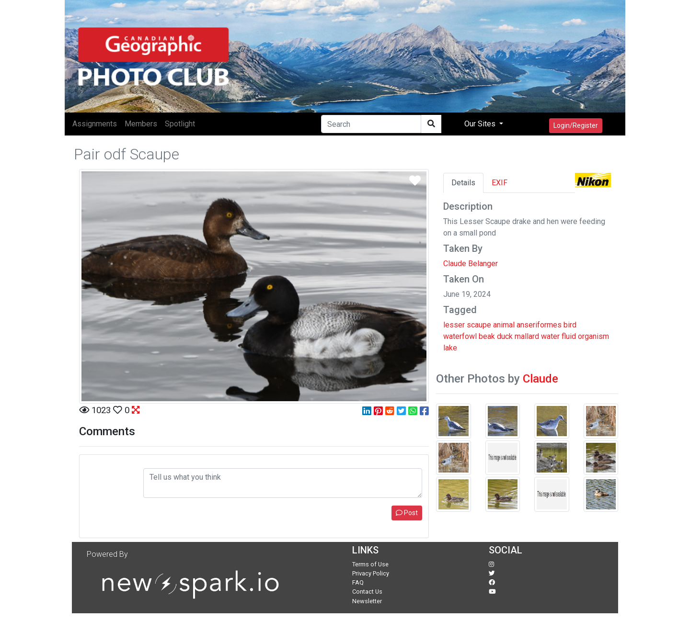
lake (450, 347)
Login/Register (575, 125)
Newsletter (367, 601)
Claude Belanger (470, 263)
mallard (527, 336)
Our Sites (480, 123)
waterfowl (460, 336)
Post (407, 513)
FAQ (358, 582)
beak (487, 336)
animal (504, 324)
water (550, 336)
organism (593, 336)
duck (505, 336)
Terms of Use (370, 564)
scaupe (479, 324)
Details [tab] (463, 182)
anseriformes (539, 324)
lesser (454, 324)
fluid (569, 336)
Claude (540, 378)
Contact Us (367, 591)
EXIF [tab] (499, 182)
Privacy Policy (370, 573)
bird (570, 324)
